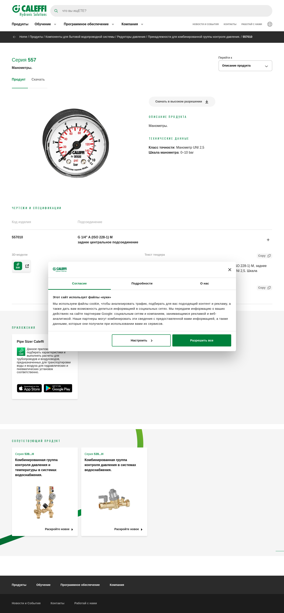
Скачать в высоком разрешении (178, 101)
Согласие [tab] (79, 283)
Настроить (141, 340)
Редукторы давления (131, 36)
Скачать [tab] (38, 79)
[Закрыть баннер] (229, 269)
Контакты (230, 24)
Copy (261, 256)
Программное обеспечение (80, 584)
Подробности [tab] (142, 283)
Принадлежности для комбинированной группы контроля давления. (194, 36)
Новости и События (206, 24)
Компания (117, 584)
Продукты (20, 24)
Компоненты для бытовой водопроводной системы (80, 36)
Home (23, 36)
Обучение (43, 584)
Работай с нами (251, 24)
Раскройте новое (57, 529)
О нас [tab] (204, 283)
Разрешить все (201, 340)
